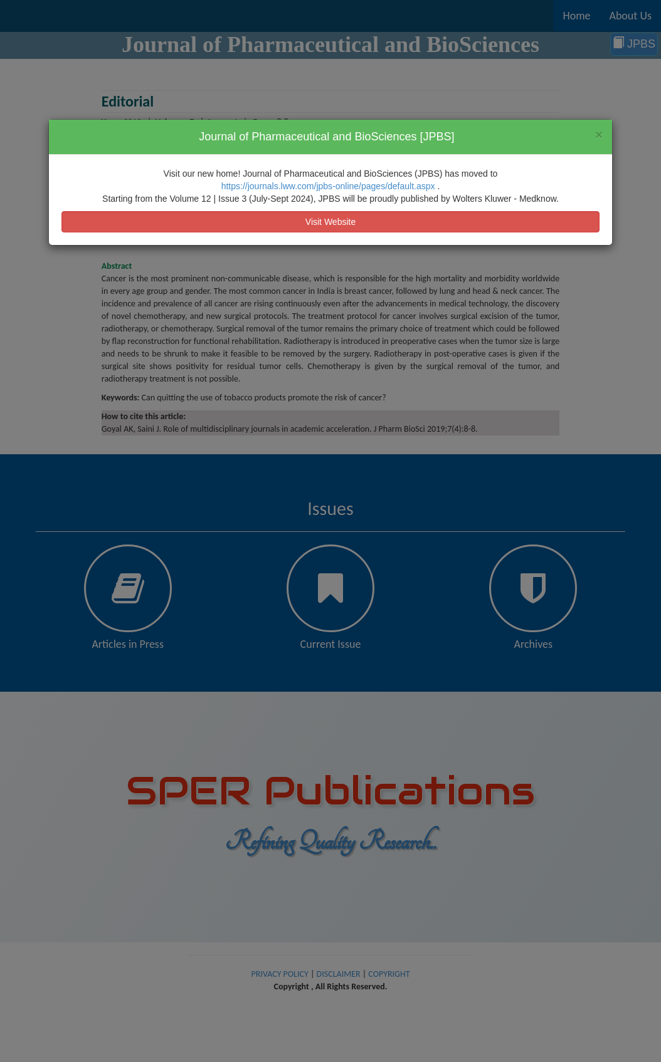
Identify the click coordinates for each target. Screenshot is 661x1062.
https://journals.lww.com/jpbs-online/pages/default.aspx (329, 186)
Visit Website (330, 222)
